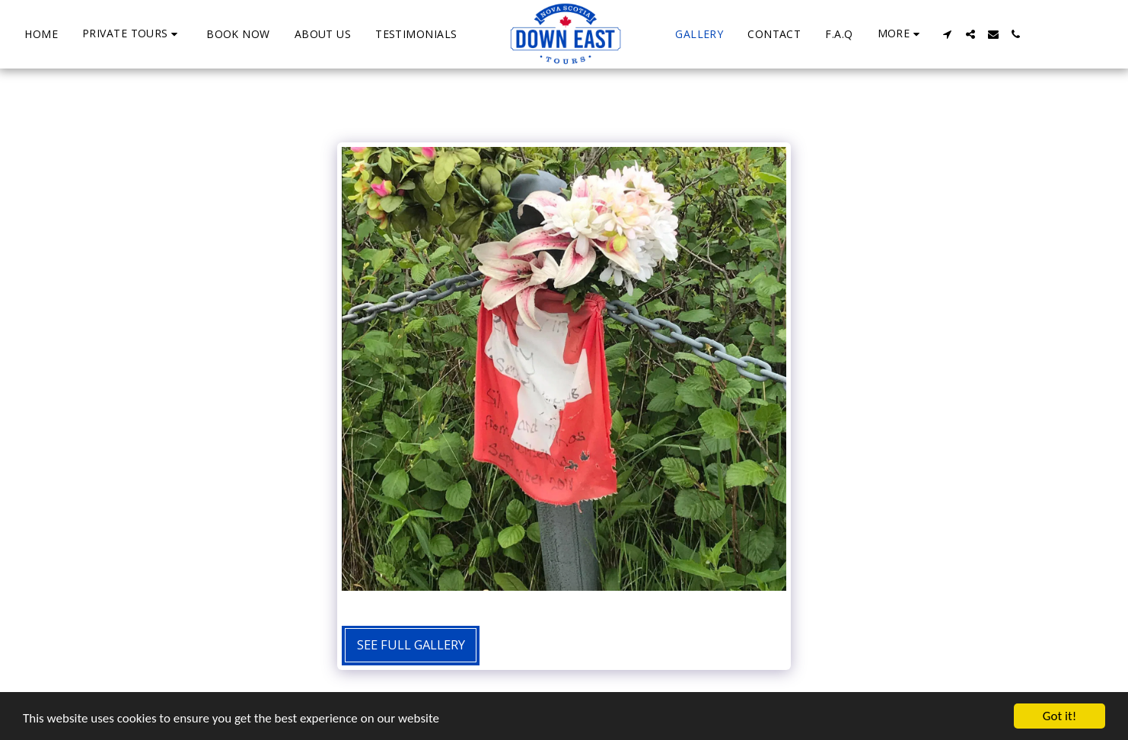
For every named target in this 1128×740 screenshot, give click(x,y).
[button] (132, 34)
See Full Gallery (411, 644)
